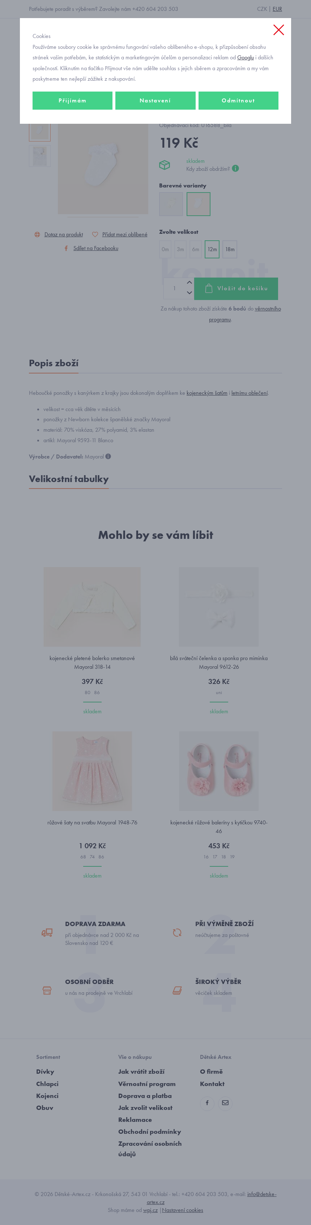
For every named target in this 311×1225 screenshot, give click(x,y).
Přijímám (73, 100)
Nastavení (155, 100)
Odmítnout (238, 100)
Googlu (245, 57)
